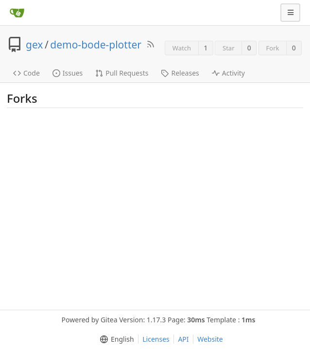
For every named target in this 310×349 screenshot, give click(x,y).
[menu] (115, 339)
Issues (67, 73)
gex (34, 44)
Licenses (156, 339)
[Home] (17, 12)
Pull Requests (121, 73)
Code (26, 73)
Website (210, 339)
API (183, 339)
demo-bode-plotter (95, 44)
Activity (228, 73)
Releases (180, 73)
